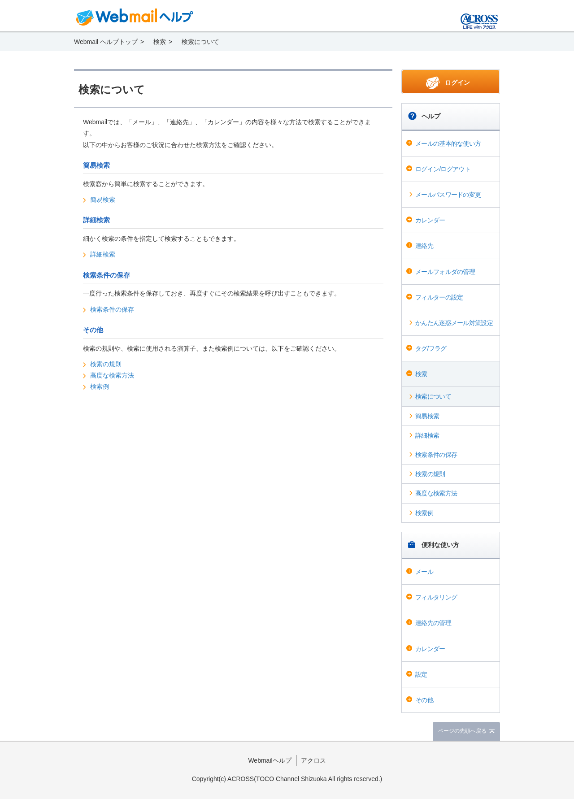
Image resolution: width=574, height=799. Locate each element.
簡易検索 (427, 416)
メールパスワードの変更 (448, 194)
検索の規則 (430, 474)
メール (424, 571)
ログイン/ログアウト (442, 169)
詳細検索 (427, 435)
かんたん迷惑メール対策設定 (454, 322)
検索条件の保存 (436, 454)
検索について (433, 396)
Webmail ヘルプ (135, 17)
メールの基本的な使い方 (448, 143)
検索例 (424, 513)
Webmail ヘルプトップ (106, 41)
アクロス (313, 760)
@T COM (479, 21)
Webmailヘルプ (269, 760)
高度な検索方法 (436, 493)
